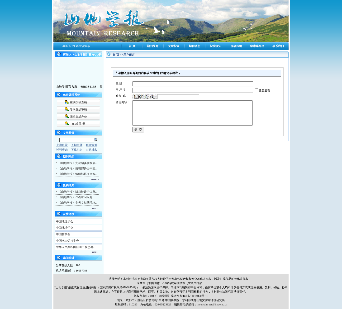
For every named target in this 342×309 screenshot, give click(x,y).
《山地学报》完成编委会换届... (77, 163)
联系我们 (278, 46)
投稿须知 (215, 46)
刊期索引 (91, 145)
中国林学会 (63, 234)
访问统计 (68, 258)
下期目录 (76, 145)
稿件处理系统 (71, 95)
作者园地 (236, 46)
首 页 (132, 46)
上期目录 (62, 145)
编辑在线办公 (78, 116)
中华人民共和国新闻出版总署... (75, 247)
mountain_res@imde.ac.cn (212, 304)
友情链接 (68, 214)
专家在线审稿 (78, 109)
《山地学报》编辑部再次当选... (77, 174)
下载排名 (76, 149)
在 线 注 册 (78, 123)
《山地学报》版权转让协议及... (77, 191)
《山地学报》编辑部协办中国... (77, 168)
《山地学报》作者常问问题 (75, 197)
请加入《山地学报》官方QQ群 (82, 54)
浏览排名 (91, 149)
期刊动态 (194, 46)
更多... (76, 179)
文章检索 (173, 46)
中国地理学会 (64, 221)
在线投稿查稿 (78, 102)
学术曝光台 (257, 46)
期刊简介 (152, 46)
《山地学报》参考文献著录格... (77, 202)
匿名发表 (264, 90)
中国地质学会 (64, 227)
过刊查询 (62, 149)
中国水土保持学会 (67, 240)
